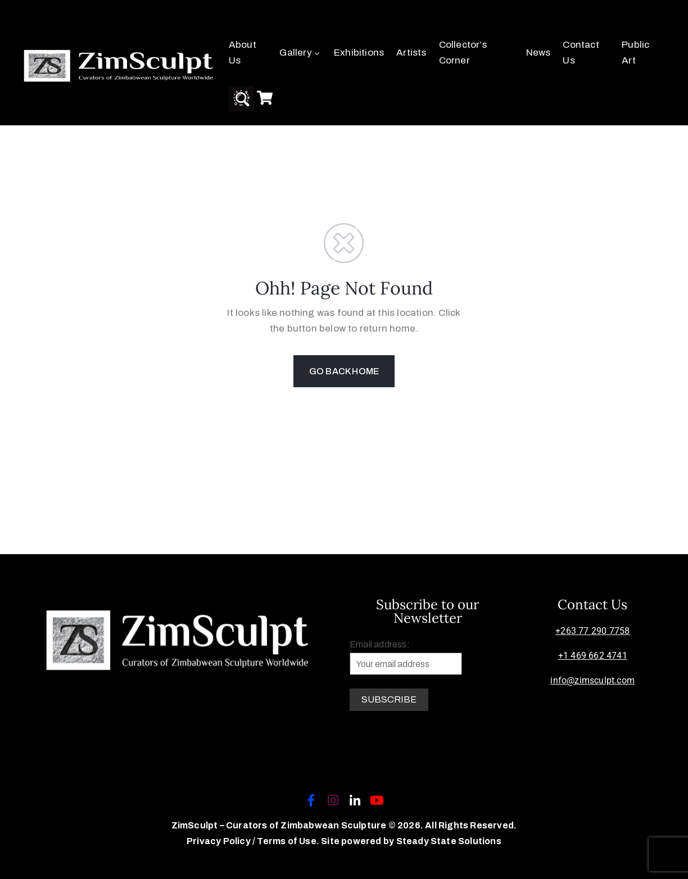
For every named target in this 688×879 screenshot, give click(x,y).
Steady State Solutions (448, 841)
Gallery (300, 52)
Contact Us (581, 52)
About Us (242, 52)
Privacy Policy (219, 841)
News (538, 52)
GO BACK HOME (344, 371)
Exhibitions (359, 52)
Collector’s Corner (463, 52)
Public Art (635, 52)
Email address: (406, 657)
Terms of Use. (288, 841)
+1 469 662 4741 (592, 655)
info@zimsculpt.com (592, 680)
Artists (411, 52)
